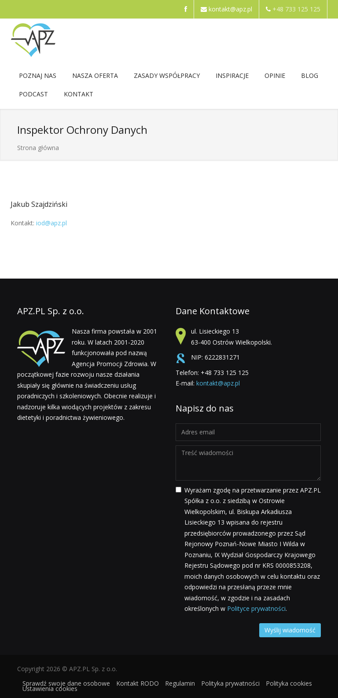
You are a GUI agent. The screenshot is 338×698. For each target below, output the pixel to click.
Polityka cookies (289, 683)
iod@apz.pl (51, 223)
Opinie (275, 75)
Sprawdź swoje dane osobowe (66, 683)
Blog (309, 75)
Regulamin (180, 683)
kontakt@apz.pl (230, 9)
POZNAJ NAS (37, 77)
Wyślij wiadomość (290, 630)
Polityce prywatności (256, 608)
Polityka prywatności (230, 683)
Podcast (33, 94)
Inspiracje (232, 77)
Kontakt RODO (137, 683)
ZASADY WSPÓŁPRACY (167, 77)
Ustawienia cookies (49, 688)
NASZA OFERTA (95, 77)
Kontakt (78, 96)
